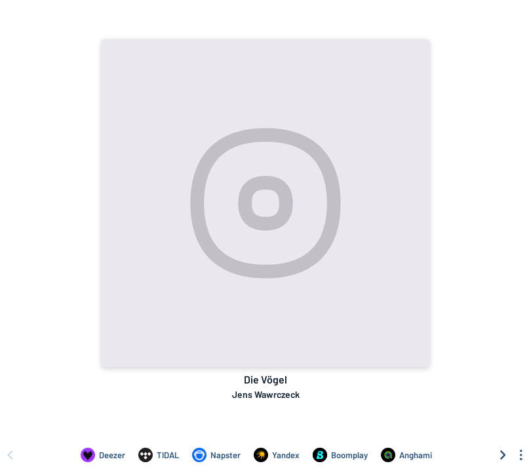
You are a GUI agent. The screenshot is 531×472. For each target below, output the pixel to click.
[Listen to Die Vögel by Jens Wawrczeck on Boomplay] (340, 454)
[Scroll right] (502, 455)
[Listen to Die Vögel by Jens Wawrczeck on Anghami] (406, 454)
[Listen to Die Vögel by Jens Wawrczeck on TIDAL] (158, 454)
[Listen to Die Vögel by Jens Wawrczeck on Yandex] (276, 454)
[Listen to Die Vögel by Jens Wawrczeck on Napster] (216, 454)
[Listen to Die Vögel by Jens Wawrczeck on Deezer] (102, 454)
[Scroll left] (9, 455)
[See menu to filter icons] (521, 455)
